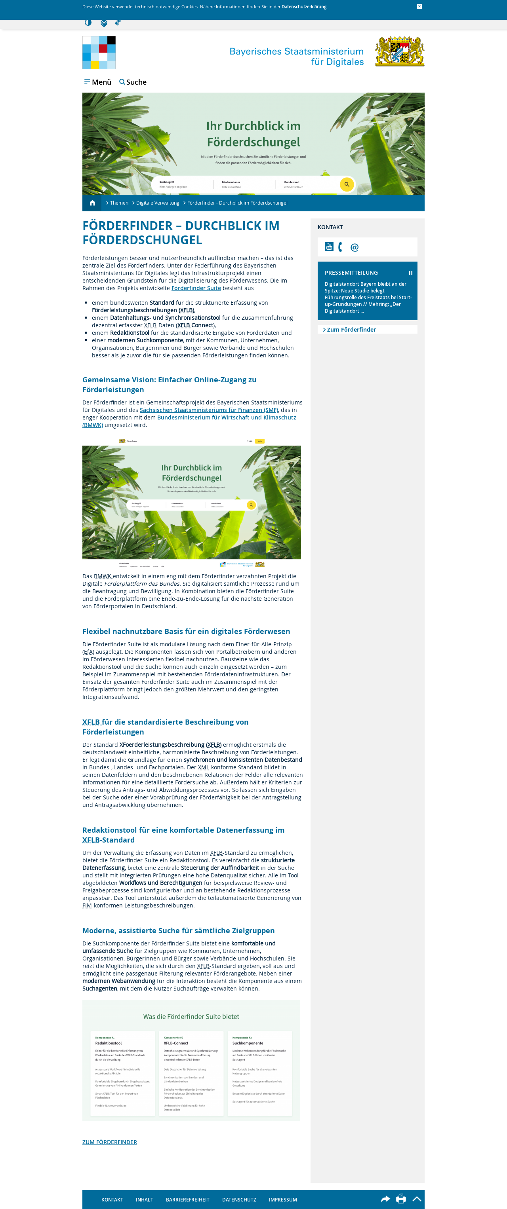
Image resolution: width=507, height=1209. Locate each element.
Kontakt (112, 1199)
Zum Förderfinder (351, 329)
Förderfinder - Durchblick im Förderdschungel (237, 202)
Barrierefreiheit (188, 1199)
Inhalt (144, 1199)
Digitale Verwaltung (157, 202)
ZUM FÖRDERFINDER (109, 1142)
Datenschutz (239, 1199)
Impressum (283, 1199)
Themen (119, 202)
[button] (419, 6)
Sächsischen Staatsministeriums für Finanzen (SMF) (209, 410)
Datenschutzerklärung (304, 6)
